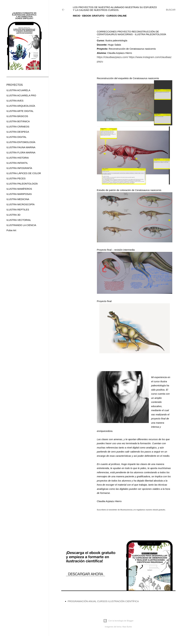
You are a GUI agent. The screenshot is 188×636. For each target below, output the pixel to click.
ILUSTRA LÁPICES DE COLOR (23, 173)
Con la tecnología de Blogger (118, 621)
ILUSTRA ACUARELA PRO (21, 95)
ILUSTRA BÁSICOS (17, 116)
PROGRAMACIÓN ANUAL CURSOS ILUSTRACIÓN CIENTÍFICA (103, 601)
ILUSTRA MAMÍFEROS (19, 188)
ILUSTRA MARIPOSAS (19, 194)
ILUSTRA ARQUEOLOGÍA (20, 105)
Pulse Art (11, 230)
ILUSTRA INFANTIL (17, 162)
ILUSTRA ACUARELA (18, 90)
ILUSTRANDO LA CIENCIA (21, 225)
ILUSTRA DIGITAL (16, 137)
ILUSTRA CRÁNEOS (17, 126)
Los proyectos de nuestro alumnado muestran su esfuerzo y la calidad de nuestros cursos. (115, 8)
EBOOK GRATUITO (93, 15)
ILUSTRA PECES (16, 178)
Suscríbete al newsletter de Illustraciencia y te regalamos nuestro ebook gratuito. (131, 510)
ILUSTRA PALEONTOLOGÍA (22, 183)
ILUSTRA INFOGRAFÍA (19, 168)
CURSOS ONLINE (116, 15)
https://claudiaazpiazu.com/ (112, 57)
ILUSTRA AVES (15, 100)
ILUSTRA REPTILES (17, 209)
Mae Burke (127, 627)
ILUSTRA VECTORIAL (18, 220)
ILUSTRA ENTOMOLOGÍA (20, 142)
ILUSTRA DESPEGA (17, 131)
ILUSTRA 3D (13, 214)
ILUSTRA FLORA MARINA (20, 152)
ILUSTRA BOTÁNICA (18, 121)
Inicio (76, 15)
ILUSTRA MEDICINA (17, 199)
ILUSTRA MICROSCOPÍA (20, 204)
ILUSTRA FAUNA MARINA (20, 147)
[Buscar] (170, 10)
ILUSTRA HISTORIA (17, 157)
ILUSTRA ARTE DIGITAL (20, 111)
